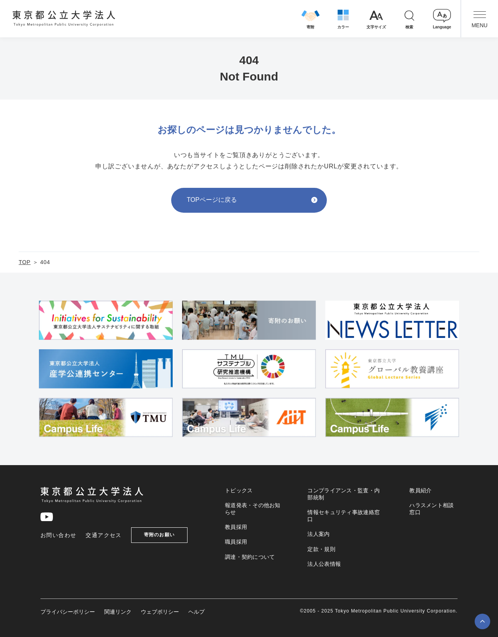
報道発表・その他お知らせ (253, 508)
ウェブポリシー (160, 612)
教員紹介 (420, 490)
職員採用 (236, 542)
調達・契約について (250, 557)
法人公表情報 (324, 564)
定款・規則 (321, 549)
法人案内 (318, 534)
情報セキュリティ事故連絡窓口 (343, 515)
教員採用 (236, 527)
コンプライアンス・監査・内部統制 (343, 493)
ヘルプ (196, 612)
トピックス (239, 490)
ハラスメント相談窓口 (431, 508)
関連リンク (118, 612)
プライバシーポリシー (67, 612)
